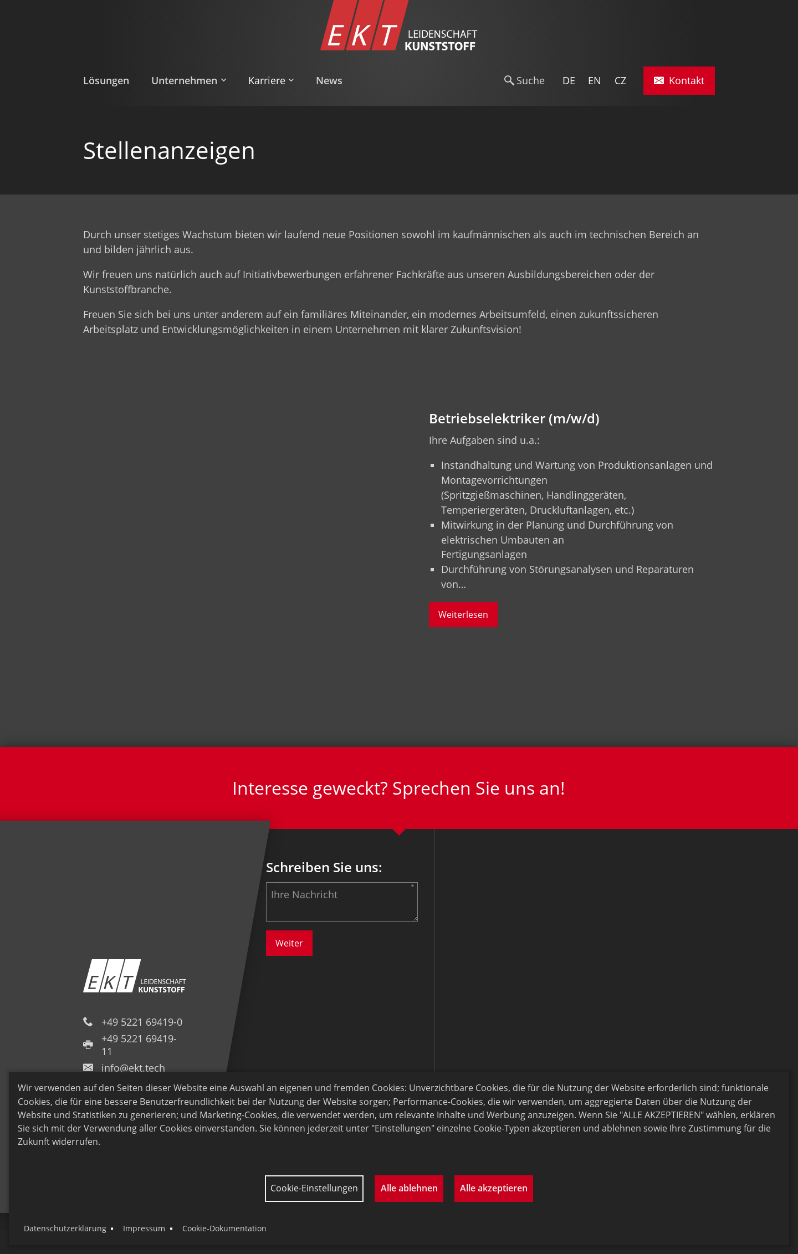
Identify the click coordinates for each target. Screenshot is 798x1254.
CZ (620, 80)
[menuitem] (111, 81)
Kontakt (679, 80)
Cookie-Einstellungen (314, 1188)
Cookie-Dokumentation (224, 1228)
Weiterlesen (463, 614)
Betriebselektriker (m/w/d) (514, 418)
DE (568, 80)
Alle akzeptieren (494, 1188)
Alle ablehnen (409, 1188)
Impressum (144, 1228)
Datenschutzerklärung (65, 1228)
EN (594, 80)
